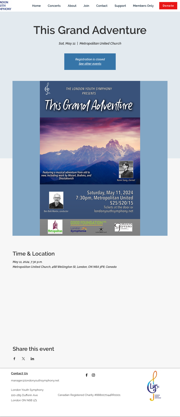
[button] (54, 5)
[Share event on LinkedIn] (32, 358)
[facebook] (86, 375)
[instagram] (93, 375)
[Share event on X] (23, 358)
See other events (90, 63)
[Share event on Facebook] (14, 358)
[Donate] (168, 5)
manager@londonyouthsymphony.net (35, 380)
